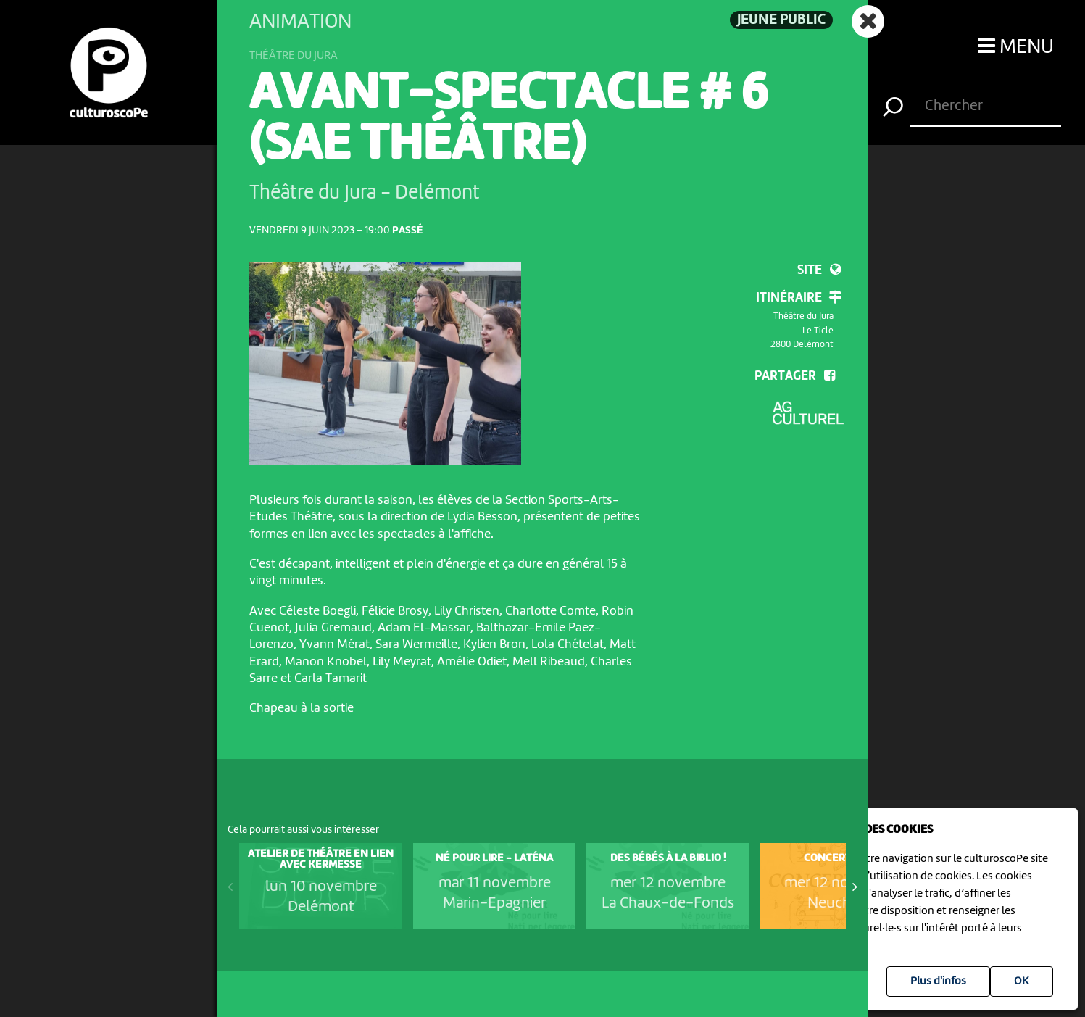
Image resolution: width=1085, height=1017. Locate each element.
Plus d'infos (938, 981)
